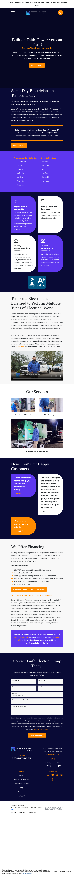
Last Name (41, 680)
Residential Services (21, 779)
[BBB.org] (53, 779)
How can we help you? (19, 706)
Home (21, 775)
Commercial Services (21, 783)
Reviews (21, 792)
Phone (14, 687)
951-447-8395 (21, 758)
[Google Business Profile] (53, 775)
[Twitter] (57, 775)
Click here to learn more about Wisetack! (29, 589)
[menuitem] (13, 812)
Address (14, 693)
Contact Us (21, 796)
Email (40, 687)
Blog (21, 788)
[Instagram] (61, 775)
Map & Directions (52, 754)
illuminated (20, 347)
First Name (15, 680)
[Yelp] (48, 775)
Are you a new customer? (20, 700)
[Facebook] (44, 775)
